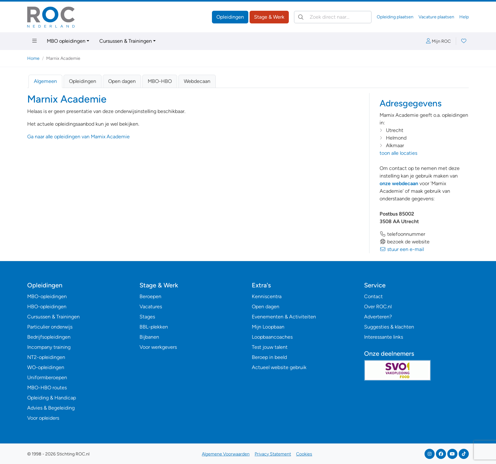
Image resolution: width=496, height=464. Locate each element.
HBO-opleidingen (46, 307)
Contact (373, 296)
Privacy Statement (273, 454)
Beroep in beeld (269, 357)
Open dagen (122, 81)
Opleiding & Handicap (51, 398)
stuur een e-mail (402, 249)
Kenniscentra (267, 296)
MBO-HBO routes (47, 388)
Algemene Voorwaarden (226, 454)
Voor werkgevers (158, 347)
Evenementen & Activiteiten (284, 317)
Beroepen (150, 296)
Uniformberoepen (47, 377)
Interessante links (383, 337)
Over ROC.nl (378, 307)
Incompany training (49, 347)
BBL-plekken (154, 327)
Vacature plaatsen (436, 17)
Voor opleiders (43, 418)
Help (464, 17)
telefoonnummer (402, 234)
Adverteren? (378, 317)
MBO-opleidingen (47, 296)
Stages (147, 317)
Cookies (304, 454)
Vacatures (151, 307)
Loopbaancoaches (272, 337)
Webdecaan (197, 81)
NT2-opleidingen (46, 357)
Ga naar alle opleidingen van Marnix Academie (78, 137)
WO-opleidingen (45, 367)
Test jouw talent (270, 347)
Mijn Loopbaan (268, 327)
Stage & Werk (269, 17)
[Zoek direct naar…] (333, 17)
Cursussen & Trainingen (125, 41)
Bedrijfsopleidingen (49, 337)
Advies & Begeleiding (51, 408)
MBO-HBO (160, 81)
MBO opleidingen (66, 41)
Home (33, 58)
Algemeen (45, 81)
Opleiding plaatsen (395, 17)
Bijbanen (149, 337)
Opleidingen (230, 17)
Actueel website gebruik (279, 367)
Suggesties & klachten (389, 327)
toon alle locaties (398, 153)
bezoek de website (405, 242)
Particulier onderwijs (49, 327)
